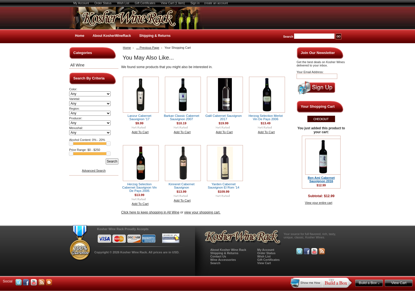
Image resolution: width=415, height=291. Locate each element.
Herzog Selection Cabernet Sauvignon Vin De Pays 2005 (139, 187)
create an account (216, 3)
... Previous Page (147, 47)
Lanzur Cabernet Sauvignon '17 (139, 117)
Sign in (194, 3)
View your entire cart (318, 202)
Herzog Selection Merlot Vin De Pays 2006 (265, 117)
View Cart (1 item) (173, 3)
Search (288, 36)
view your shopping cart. (202, 212)
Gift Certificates (145, 3)
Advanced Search (94, 170)
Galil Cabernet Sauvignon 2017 (223, 117)
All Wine (77, 65)
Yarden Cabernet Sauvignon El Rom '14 (223, 185)
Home (79, 36)
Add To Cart (140, 132)
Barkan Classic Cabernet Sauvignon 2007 (181, 117)
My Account (81, 3)
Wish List (123, 3)
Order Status (102, 3)
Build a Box (369, 283)
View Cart (264, 263)
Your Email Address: (310, 72)
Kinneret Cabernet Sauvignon (181, 185)
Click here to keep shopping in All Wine (150, 212)
